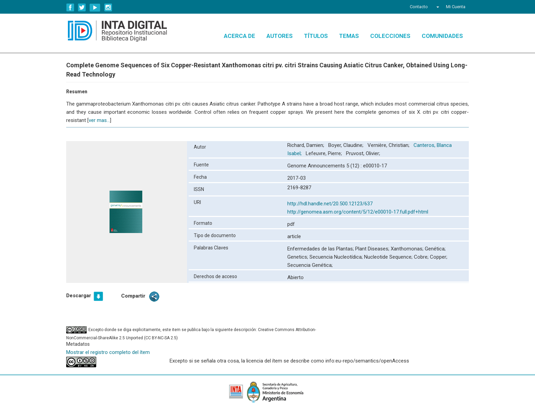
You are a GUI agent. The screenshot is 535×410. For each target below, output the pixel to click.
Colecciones (390, 35)
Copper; (438, 257)
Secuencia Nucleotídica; (336, 257)
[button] (437, 7)
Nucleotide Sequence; (389, 257)
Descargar (78, 295)
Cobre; (422, 257)
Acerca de (239, 35)
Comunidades (442, 35)
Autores (279, 35)
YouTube (95, 7)
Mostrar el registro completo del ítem (108, 352)
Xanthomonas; (408, 249)
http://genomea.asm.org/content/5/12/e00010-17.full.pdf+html (357, 212)
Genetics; (298, 257)
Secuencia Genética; (310, 265)
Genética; (435, 249)
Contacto (419, 6)
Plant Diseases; (373, 249)
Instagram (108, 7)
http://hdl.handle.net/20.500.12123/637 (330, 204)
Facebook (70, 7)
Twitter (82, 7)
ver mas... (99, 120)
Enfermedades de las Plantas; (321, 249)
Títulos (316, 35)
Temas (349, 35)
